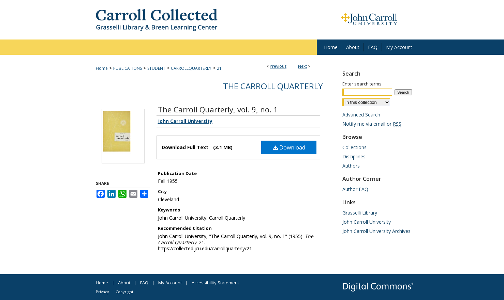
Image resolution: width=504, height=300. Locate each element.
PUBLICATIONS (127, 68)
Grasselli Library (359, 212)
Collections (354, 147)
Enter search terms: (362, 84)
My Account (170, 283)
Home (102, 68)
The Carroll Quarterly (273, 86)
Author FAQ (355, 189)
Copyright (124, 291)
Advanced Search (361, 114)
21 (219, 68)
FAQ (144, 283)
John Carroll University (366, 222)
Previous (278, 66)
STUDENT (156, 68)
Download (289, 147)
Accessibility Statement (215, 283)
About (124, 283)
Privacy (102, 291)
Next (302, 66)
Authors (351, 165)
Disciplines (354, 156)
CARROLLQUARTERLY (191, 68)
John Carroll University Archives (376, 231)
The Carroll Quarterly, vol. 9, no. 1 (218, 109)
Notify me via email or (371, 124)
